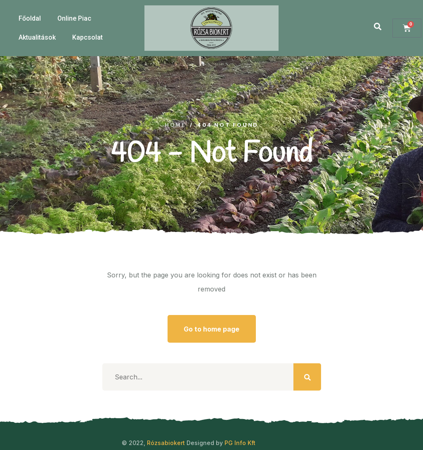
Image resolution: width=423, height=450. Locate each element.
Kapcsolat (87, 37)
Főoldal (30, 18)
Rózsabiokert (166, 442)
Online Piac (74, 18)
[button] (377, 26)
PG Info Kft (239, 442)
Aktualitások (37, 37)
